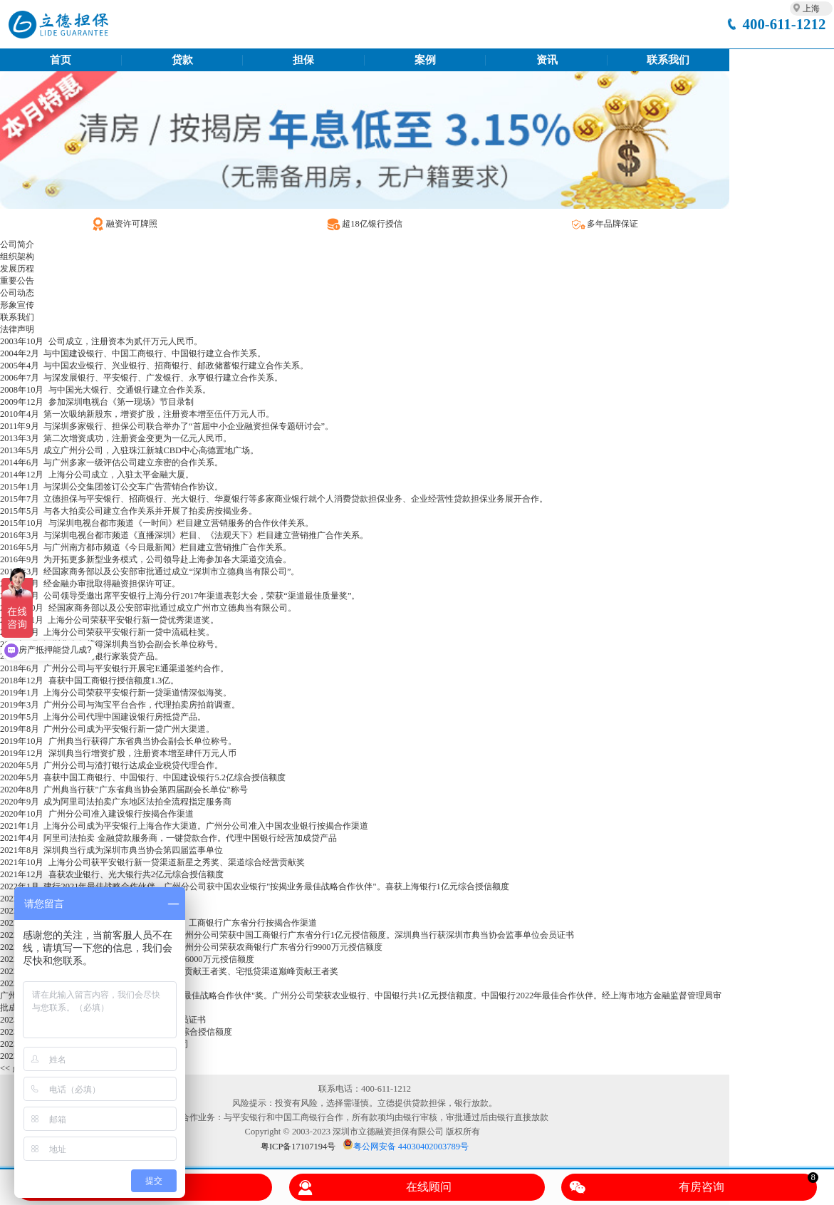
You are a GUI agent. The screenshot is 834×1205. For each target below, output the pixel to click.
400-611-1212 (784, 24)
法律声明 (17, 329)
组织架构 (17, 257)
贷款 (182, 60)
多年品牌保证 (605, 224)
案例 (425, 60)
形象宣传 (17, 305)
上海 (811, 9)
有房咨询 (693, 1184)
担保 (303, 60)
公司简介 (17, 244)
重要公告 (17, 281)
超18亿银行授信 (364, 224)
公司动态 (17, 293)
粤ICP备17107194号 (298, 1147)
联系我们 (668, 60)
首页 (60, 60)
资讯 (547, 60)
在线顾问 (375, 1187)
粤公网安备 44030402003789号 (411, 1147)
